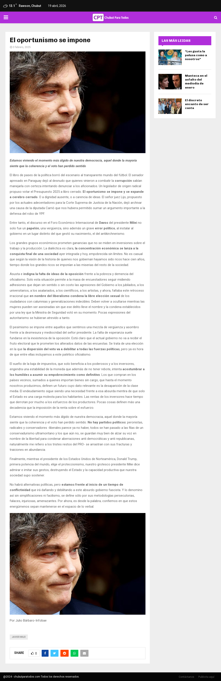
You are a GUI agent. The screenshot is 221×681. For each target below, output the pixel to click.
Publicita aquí (206, 676)
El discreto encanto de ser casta (197, 104)
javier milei (19, 637)
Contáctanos (186, 676)
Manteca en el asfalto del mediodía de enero (196, 81)
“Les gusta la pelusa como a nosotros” (196, 55)
